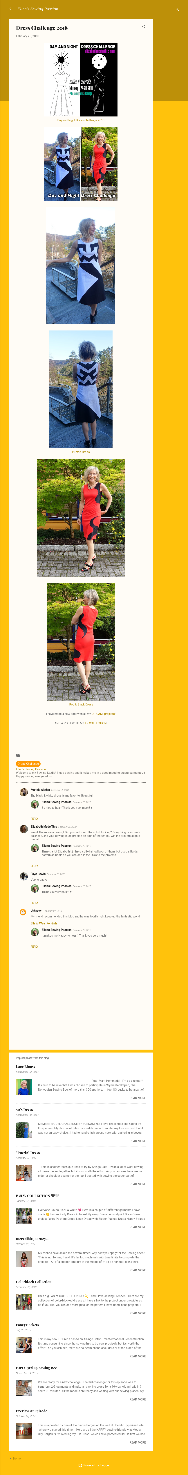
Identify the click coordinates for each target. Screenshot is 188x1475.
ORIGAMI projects (103, 714)
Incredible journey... (32, 1239)
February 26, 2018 (82, 886)
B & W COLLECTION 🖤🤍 (37, 1195)
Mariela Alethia (40, 790)
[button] (143, 27)
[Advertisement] (168, 74)
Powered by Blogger (94, 1465)
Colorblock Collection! (34, 1282)
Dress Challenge (28, 763)
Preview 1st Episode (31, 1411)
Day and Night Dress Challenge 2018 (80, 120)
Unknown (36, 910)
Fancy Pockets (27, 1325)
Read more (138, 1098)
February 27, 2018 (53, 911)
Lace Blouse (25, 1066)
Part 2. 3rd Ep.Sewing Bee (36, 1368)
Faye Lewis (38, 874)
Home (17, 1458)
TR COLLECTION (95, 723)
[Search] (177, 10)
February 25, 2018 (60, 790)
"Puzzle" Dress (28, 1152)
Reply (34, 818)
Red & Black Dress (81, 704)
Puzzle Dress (81, 452)
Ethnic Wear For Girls (44, 923)
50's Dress (24, 1109)
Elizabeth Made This (44, 826)
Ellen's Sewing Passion (37, 8)
